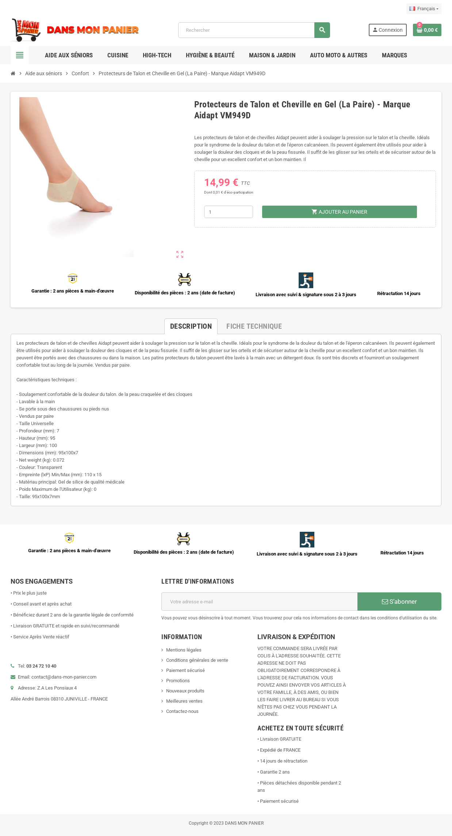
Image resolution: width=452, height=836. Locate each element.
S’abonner (399, 601)
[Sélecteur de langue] (423, 8)
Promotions (178, 680)
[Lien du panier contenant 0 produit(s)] (427, 30)
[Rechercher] (254, 30)
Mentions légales (184, 650)
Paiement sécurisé (185, 670)
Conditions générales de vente (197, 660)
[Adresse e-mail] (259, 601)
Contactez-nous (182, 711)
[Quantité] (228, 212)
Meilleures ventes (184, 701)
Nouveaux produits (185, 691)
